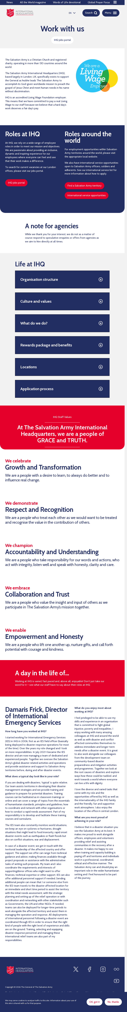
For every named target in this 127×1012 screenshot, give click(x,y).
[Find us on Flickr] (116, 969)
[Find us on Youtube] (116, 980)
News (9, 2)
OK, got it (94, 1001)
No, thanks (113, 1001)
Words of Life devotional (67, 2)
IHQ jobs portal (62, 39)
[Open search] (91, 12)
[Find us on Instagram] (102, 969)
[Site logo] (20, 970)
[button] (62, 279)
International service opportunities (86, 195)
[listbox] (72, 13)
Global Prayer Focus (99, 2)
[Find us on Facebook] (89, 969)
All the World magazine (33, 2)
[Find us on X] (75, 969)
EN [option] (70, 13)
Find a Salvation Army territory (84, 185)
